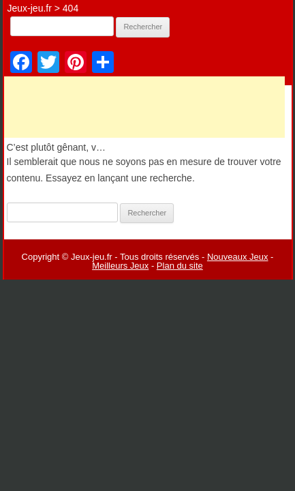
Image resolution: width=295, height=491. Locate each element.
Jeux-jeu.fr (29, 8)
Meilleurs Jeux (120, 266)
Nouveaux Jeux (237, 257)
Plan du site (180, 266)
